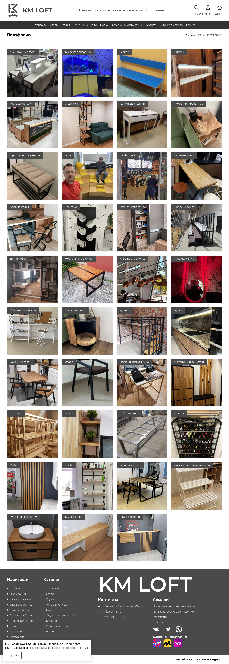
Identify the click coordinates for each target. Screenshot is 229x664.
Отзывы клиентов (21, 604)
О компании (18, 594)
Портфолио (155, 10)
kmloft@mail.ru (111, 611)
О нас (119, 10)
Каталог (102, 10)
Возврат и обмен (21, 615)
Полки (104, 25)
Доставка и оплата (22, 620)
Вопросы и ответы (21, 610)
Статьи (14, 626)
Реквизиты (160, 617)
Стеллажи (40, 25)
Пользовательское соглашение (173, 611)
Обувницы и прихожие (127, 25)
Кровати (151, 25)
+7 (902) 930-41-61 (208, 14)
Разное (191, 25)
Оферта (158, 622)
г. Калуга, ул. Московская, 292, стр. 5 (124, 606)
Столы (54, 25)
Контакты (135, 10)
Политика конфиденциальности (174, 606)
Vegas (216, 659)
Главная (85, 10)
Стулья (66, 25)
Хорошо (13, 655)
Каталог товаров (20, 599)
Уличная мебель (172, 25)
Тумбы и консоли (85, 25)
